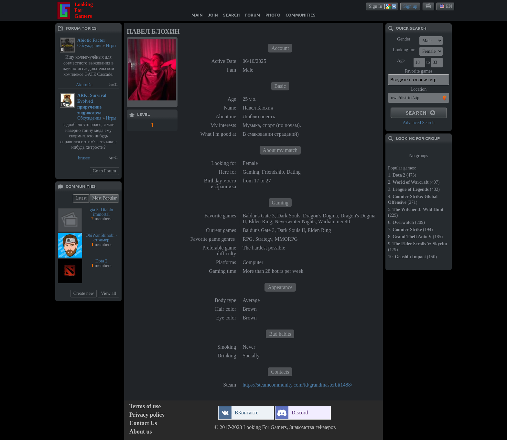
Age (401, 60)
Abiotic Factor (91, 40)
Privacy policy (147, 415)
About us (140, 432)
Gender (403, 39)
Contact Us (143, 423)
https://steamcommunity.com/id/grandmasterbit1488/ (297, 385)
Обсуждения (89, 45)
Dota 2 (101, 261)
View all (108, 293)
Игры (111, 45)
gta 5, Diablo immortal (101, 212)
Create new (83, 293)
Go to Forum (104, 170)
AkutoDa (84, 84)
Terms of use (145, 406)
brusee (84, 158)
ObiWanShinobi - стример (101, 237)
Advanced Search (418, 122)
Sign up (410, 6)
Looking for (404, 49)
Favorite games (419, 71)
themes (429, 6)
